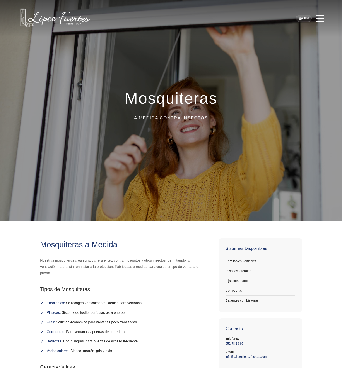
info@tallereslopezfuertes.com (246, 356)
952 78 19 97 (234, 343)
